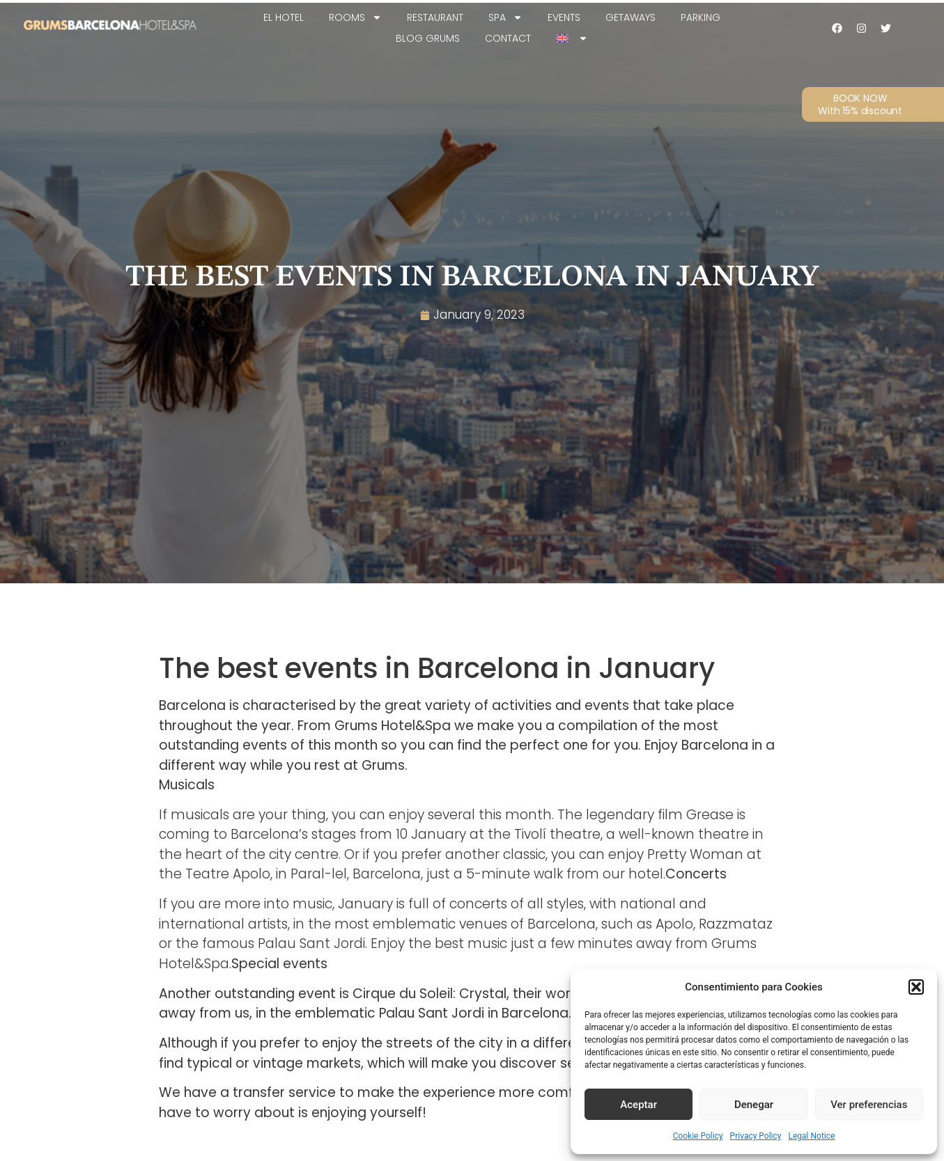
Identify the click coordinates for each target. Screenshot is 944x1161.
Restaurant (435, 17)
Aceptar (638, 1104)
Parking (700, 17)
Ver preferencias (868, 1104)
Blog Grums (428, 38)
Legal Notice (811, 1136)
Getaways (630, 17)
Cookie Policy (698, 1136)
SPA (505, 17)
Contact (508, 38)
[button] (916, 987)
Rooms (355, 17)
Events (564, 17)
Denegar (753, 1104)
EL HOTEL (283, 17)
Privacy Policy (756, 1136)
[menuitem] (572, 38)
